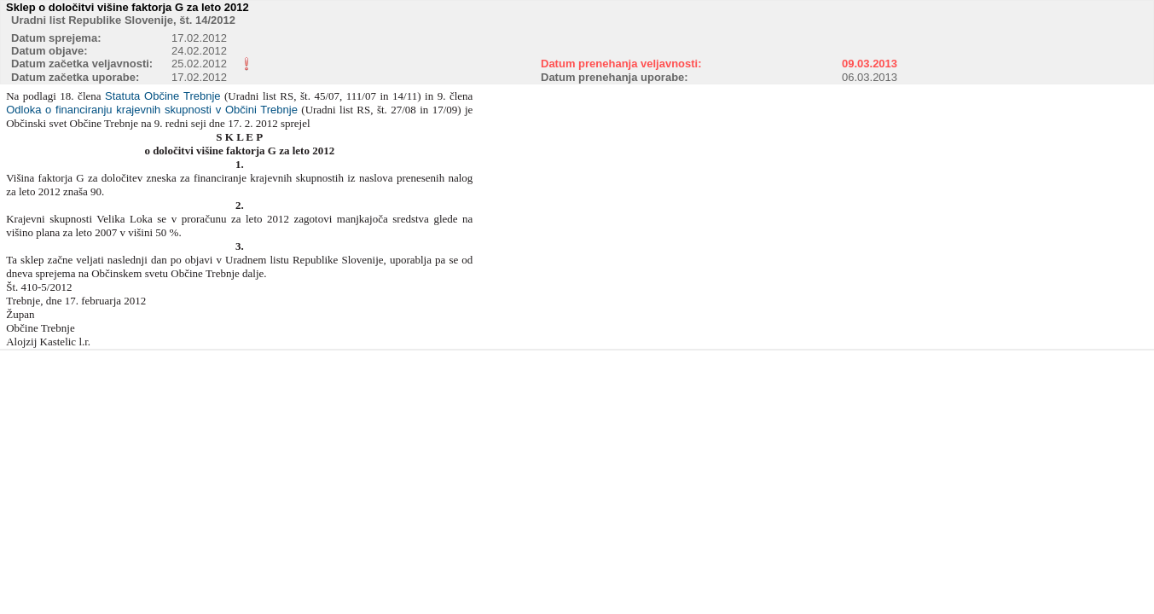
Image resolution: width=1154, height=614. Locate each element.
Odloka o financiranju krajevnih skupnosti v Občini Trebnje (152, 109)
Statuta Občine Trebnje (162, 96)
